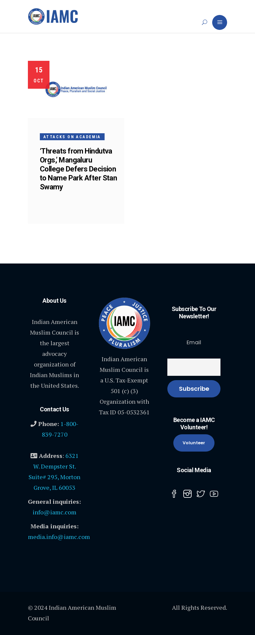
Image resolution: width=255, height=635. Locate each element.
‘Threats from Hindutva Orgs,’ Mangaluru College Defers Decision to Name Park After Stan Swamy (78, 169)
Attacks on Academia (72, 137)
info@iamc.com (54, 512)
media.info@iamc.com (59, 537)
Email (194, 342)
